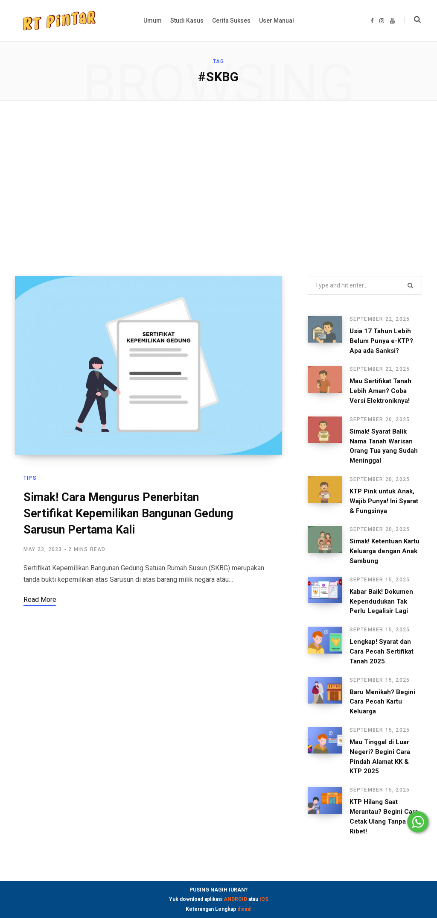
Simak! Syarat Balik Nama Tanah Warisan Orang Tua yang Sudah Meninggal (383, 441)
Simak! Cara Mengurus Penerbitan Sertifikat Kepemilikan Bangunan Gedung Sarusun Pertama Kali (128, 514)
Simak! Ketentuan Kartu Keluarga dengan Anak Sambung (379, 541)
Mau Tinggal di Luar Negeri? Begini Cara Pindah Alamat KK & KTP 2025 (381, 746)
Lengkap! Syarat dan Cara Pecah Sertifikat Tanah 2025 (383, 641)
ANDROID (235, 899)
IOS (263, 899)
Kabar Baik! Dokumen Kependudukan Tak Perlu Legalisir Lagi (382, 591)
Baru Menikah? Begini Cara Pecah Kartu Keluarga (377, 692)
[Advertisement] (218, 188)
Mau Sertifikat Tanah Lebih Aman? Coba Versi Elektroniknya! (381, 391)
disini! (244, 909)
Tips (30, 478)
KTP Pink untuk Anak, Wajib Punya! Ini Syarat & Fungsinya (382, 491)
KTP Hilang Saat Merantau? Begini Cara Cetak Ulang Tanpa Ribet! (382, 801)
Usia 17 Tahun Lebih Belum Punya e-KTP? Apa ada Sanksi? (383, 341)
